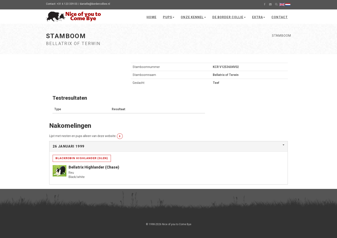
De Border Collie (229, 17)
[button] (120, 136)
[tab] (168, 146)
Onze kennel (193, 17)
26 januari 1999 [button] (68, 146)
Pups (168, 17)
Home (151, 17)
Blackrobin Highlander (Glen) (81, 158)
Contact (279, 17)
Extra (258, 17)
